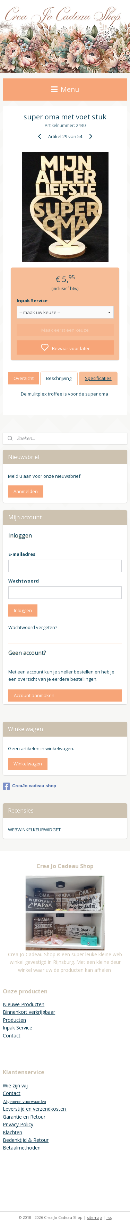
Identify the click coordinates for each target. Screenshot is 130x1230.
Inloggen (23, 610)
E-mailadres (21, 554)
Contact (12, 1035)
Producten (14, 1020)
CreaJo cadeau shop (29, 786)
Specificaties (98, 378)
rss (109, 1217)
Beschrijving (58, 378)
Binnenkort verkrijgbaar (29, 1012)
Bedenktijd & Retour (26, 1140)
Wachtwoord (23, 581)
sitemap (94, 1217)
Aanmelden (26, 491)
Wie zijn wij (15, 1085)
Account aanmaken (34, 695)
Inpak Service (32, 300)
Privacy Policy (18, 1124)
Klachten (12, 1132)
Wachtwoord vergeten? (32, 627)
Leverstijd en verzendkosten (35, 1108)
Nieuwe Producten (23, 1004)
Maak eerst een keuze (65, 330)
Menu (65, 89)
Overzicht (24, 378)
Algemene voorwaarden (24, 1101)
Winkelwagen (28, 764)
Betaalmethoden (22, 1147)
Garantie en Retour (25, 1116)
